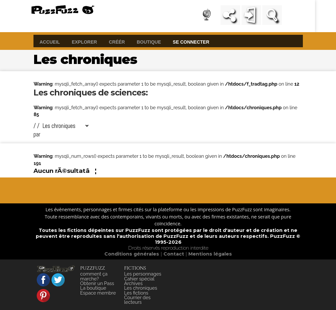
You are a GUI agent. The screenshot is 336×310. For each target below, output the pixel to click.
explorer (84, 41)
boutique (149, 41)
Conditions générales (132, 254)
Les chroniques (140, 288)
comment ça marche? (93, 276)
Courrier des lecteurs (137, 300)
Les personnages (142, 274)
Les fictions (136, 293)
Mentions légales (210, 254)
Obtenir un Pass (97, 283)
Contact (174, 254)
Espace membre (98, 293)
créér (117, 41)
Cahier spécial (139, 278)
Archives (133, 283)
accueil (49, 41)
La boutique (93, 288)
